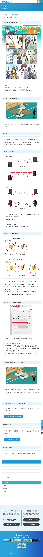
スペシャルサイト (6, 494)
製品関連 (4, 485)
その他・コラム (5, 488)
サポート (4, 491)
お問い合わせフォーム (11, 524)
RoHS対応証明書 (31, 524)
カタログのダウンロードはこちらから (13, 416)
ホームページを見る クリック (12, 439)
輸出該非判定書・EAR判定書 (31, 520)
